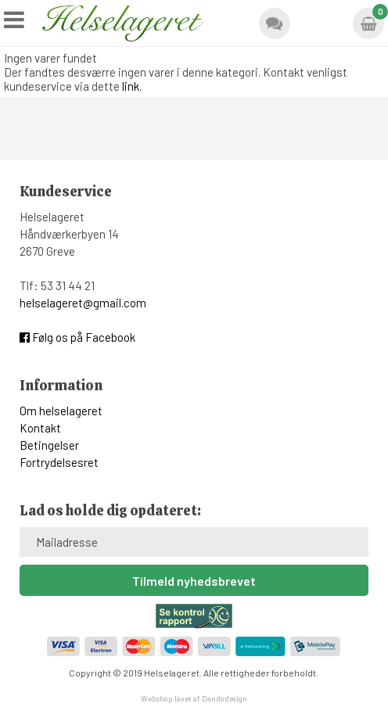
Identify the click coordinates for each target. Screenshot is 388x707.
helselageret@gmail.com (83, 303)
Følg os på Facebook (77, 337)
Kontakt (40, 428)
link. (132, 86)
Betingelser (49, 445)
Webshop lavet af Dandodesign (194, 698)
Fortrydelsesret (59, 462)
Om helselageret (61, 411)
